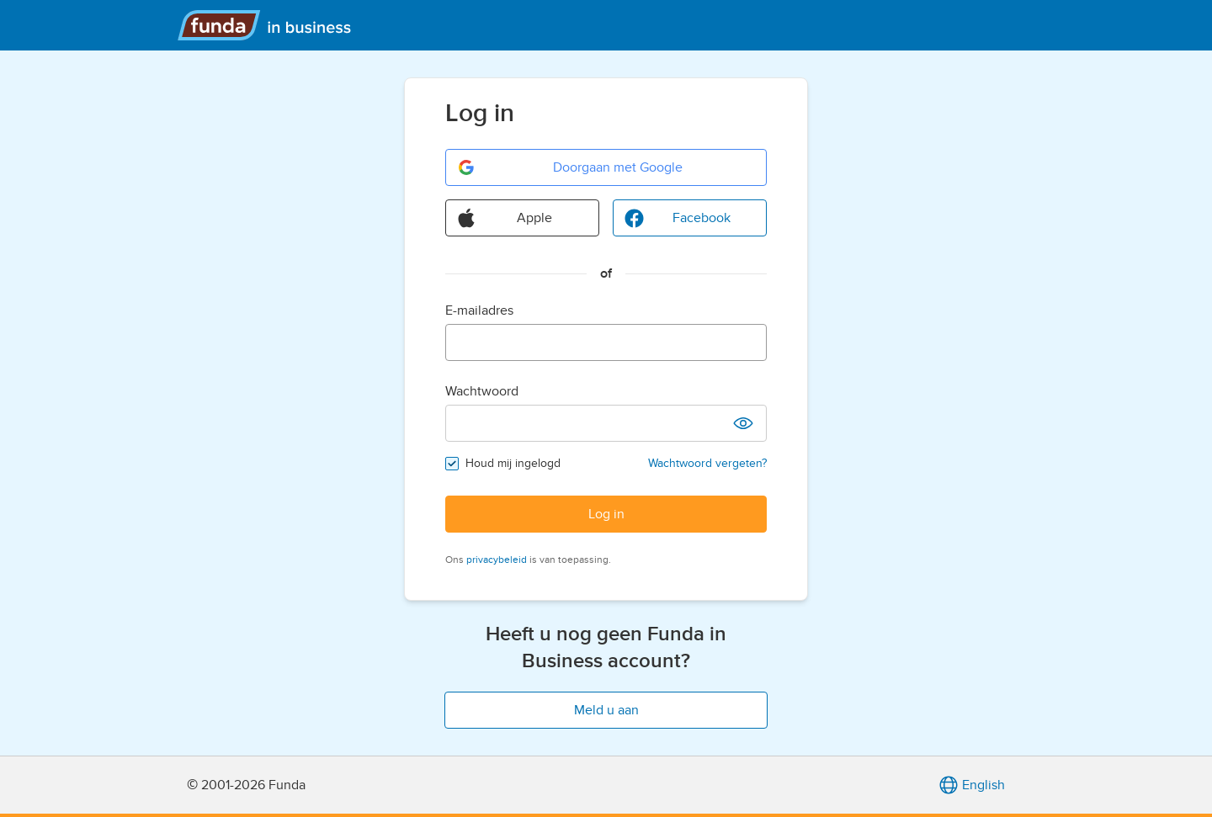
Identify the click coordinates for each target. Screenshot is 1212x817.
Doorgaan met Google (569, 167)
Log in (606, 514)
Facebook (677, 218)
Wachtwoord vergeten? (707, 463)
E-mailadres (479, 310)
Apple (504, 218)
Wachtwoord (481, 391)
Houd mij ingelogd (513, 463)
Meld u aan (606, 710)
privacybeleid (496, 559)
